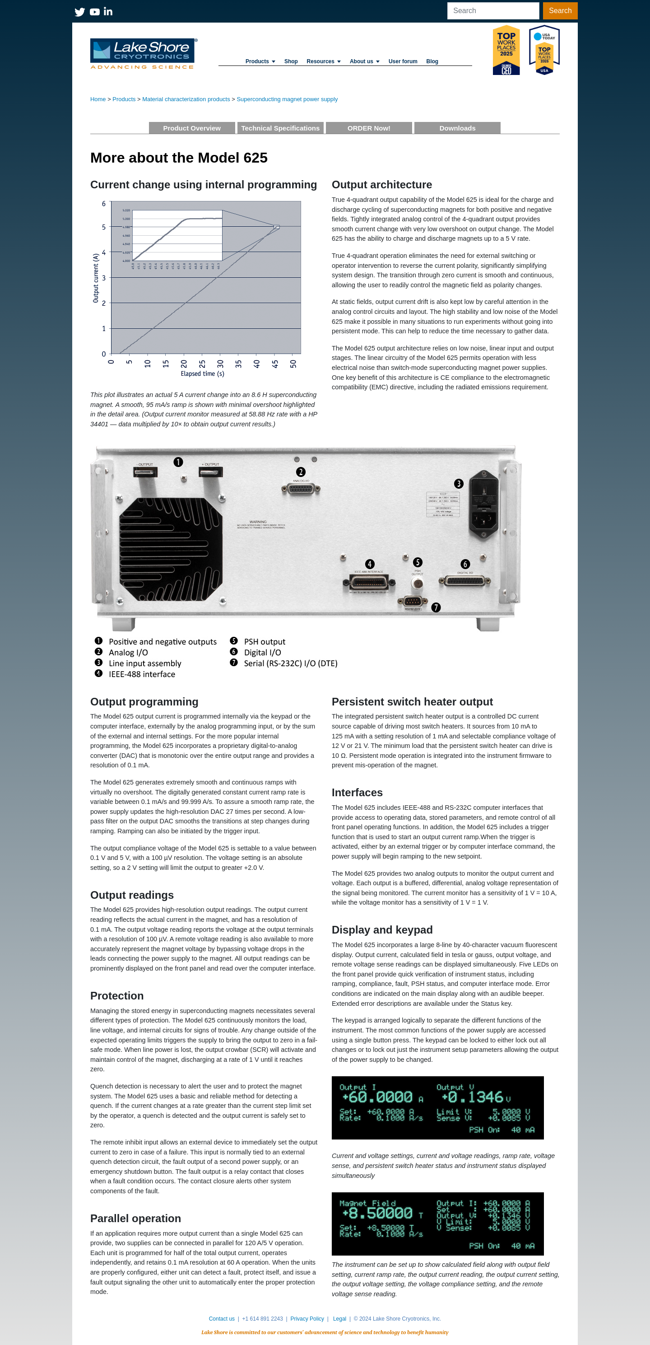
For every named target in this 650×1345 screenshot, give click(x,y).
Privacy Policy (307, 1319)
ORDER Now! (369, 128)
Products (260, 61)
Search (560, 10)
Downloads (458, 128)
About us (365, 61)
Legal (339, 1319)
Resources (324, 61)
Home (98, 99)
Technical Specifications (280, 128)
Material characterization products (186, 99)
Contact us (222, 1319)
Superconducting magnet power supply (287, 99)
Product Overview (192, 128)
